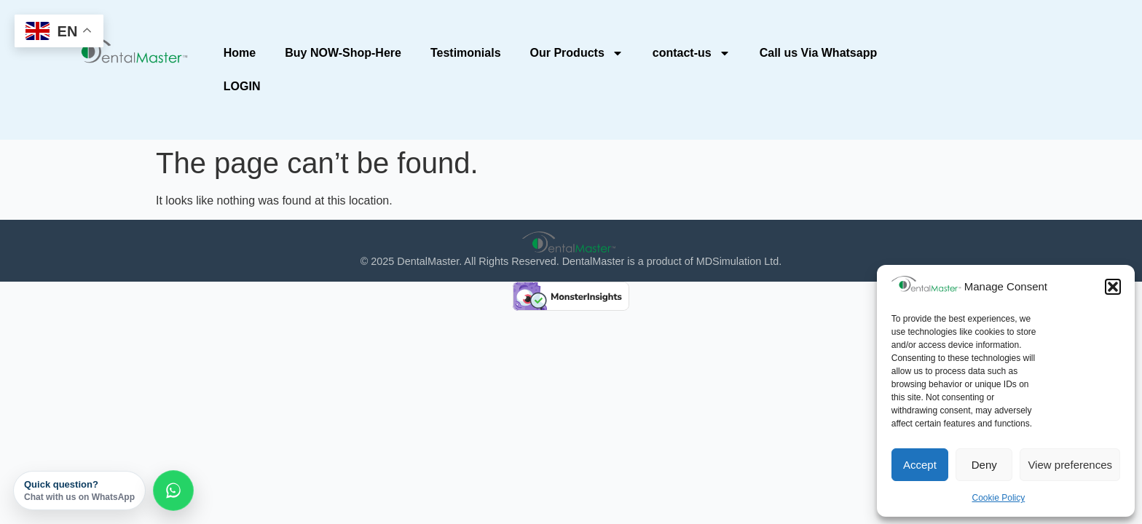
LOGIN (242, 86)
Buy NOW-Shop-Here (343, 53)
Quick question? (79, 490)
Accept (920, 464)
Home (240, 53)
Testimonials (465, 53)
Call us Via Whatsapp (819, 53)
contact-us (692, 53)
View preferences (1070, 464)
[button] (1113, 286)
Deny (984, 464)
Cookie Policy (998, 498)
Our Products (576, 53)
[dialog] (1114, 495)
